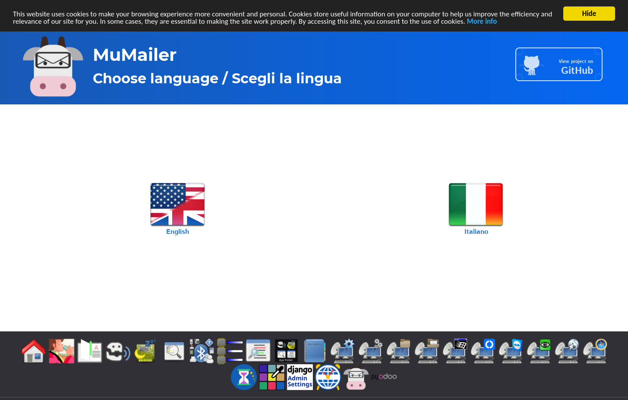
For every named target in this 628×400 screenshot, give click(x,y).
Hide (589, 13)
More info (482, 20)
